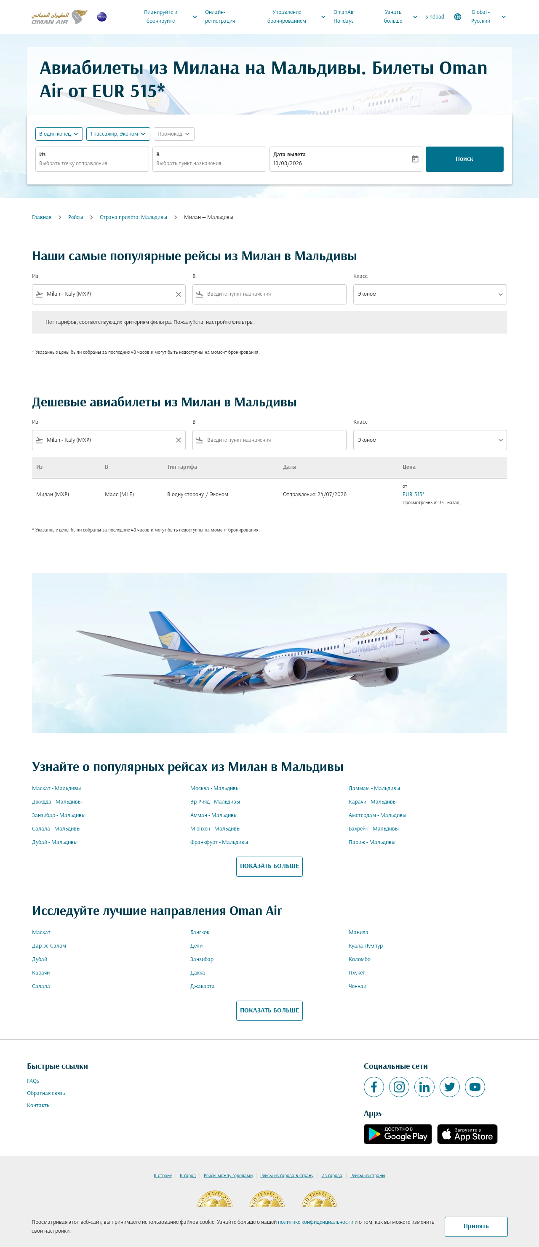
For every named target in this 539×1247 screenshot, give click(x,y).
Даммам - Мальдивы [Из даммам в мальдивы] (374, 788)
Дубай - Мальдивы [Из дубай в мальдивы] (54, 842)
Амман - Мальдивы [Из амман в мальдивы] (213, 815)
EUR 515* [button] (128, 92)
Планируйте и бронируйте (173, 17)
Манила (358, 932)
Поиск (464, 159)
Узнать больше (403, 17)
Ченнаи (357, 986)
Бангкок (199, 932)
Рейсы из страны (367, 1175)
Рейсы (75, 217)
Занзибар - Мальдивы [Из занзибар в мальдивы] (58, 815)
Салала (41, 986)
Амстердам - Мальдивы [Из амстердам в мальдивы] (377, 815)
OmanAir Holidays (344, 16)
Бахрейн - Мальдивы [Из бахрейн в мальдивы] (374, 829)
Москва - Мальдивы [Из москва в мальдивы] (215, 788)
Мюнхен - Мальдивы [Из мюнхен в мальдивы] (215, 829)
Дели (196, 946)
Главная (41, 217)
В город (188, 1175)
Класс (360, 276)
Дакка (197, 973)
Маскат (41, 932)
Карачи (41, 973)
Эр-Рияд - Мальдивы (215, 802)
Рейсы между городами (228, 1175)
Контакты (39, 1106)
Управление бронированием (299, 17)
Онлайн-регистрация (220, 16)
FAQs (33, 1081)
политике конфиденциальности (315, 1222)
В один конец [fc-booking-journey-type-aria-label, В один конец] (55, 134)
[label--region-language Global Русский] (480, 17)
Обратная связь (46, 1093)
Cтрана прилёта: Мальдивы (133, 217)
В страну (163, 1175)
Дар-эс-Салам (49, 946)
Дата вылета (289, 155)
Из (42, 155)
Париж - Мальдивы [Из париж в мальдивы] (372, 842)
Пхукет (357, 973)
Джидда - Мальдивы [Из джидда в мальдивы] (57, 802)
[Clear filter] (178, 294)
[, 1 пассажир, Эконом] (114, 134)
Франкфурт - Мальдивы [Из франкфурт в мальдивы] (219, 842)
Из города (331, 1175)
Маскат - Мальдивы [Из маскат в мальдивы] (56, 788)
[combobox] (92, 163)
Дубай (39, 959)
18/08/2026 (287, 163)
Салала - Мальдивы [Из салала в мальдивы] (56, 829)
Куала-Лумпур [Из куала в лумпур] (366, 946)
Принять (476, 1226)
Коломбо (360, 959)
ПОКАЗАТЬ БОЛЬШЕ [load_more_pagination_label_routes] (269, 866)
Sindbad (434, 17)
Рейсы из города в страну (286, 1175)
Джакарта (202, 986)
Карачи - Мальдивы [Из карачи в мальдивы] (373, 802)
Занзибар (201, 959)
